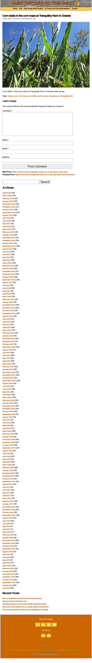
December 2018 (8, 444)
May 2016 (6, 531)
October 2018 (7, 450)
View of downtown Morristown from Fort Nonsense (22, 603)
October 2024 (7, 248)
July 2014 (6, 593)
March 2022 (7, 335)
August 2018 (7, 455)
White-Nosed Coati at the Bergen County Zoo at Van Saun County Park (39, 176)
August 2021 (7, 354)
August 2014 (7, 590)
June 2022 (6, 326)
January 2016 (7, 542)
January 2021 (7, 374)
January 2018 (7, 475)
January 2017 (7, 508)
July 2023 (6, 290)
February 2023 (8, 304)
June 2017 (6, 494)
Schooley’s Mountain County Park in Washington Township (25, 614)
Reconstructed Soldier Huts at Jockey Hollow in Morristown (25, 611)
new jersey (53, 96)
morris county (42, 96)
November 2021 (8, 346)
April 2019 (6, 433)
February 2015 (8, 573)
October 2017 (7, 483)
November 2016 (8, 514)
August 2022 (7, 321)
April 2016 (6, 534)
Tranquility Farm (66, 96)
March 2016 (6, 536)
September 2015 (8, 553)
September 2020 (9, 385)
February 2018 (8, 472)
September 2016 (8, 520)
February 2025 (8, 237)
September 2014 (8, 587)
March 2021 (6, 368)
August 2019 (7, 422)
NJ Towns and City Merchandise (57, 8)
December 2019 (8, 410)
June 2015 (6, 562)
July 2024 (6, 256)
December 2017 (8, 478)
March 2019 (6, 436)
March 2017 (6, 503)
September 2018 (8, 452)
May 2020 (6, 396)
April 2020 (6, 399)
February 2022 (8, 337)
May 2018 (6, 464)
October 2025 (7, 214)
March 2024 (7, 267)
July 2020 (6, 391)
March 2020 (7, 402)
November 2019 (8, 413)
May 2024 (6, 262)
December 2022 (8, 309)
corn (16, 96)
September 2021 (8, 351)
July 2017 (6, 492)
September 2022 (9, 318)
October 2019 (7, 416)
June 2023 (6, 293)
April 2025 (6, 231)
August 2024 (7, 253)
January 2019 (7, 441)
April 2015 (6, 567)
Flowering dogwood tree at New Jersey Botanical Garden (24, 608)
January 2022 (7, 340)
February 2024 (8, 270)
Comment (7, 110)
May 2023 (6, 295)
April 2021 (6, 365)
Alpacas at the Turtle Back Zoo (14, 606)
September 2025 (9, 217)
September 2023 (8, 284)
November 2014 (8, 581)
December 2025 (8, 208)
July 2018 (6, 458)
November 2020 (8, 379)
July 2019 (6, 424)
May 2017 (6, 497)
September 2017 (8, 486)
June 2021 (6, 360)
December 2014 (8, 579)
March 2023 (7, 301)
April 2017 (6, 500)
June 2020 (6, 394)
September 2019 (8, 419)
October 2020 (8, 382)
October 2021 (7, 349)
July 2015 (6, 559)
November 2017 (8, 480)
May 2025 (6, 228)
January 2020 (7, 408)
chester (10, 96)
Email (5, 153)
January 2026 (7, 206)
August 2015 (7, 556)
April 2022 (6, 332)
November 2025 (8, 211)
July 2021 (6, 357)
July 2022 (6, 323)
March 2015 (6, 570)
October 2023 (7, 281)
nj (58, 96)
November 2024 (8, 245)
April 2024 (6, 265)
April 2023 (6, 298)
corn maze (22, 96)
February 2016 (8, 539)
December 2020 (8, 377)
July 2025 (6, 222)
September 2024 (9, 251)
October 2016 (7, 517)
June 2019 (6, 427)
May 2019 (6, 430)
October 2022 (7, 315)
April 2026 (6, 197)
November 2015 (8, 548)
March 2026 (7, 200)
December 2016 (8, 511)
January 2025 (7, 239)
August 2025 (7, 220)
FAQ (20, 8)
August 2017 (7, 489)
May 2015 (6, 565)
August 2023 (7, 287)
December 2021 (8, 343)
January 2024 (7, 273)
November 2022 (8, 312)
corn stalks (32, 96)
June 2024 (6, 259)
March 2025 (7, 234)
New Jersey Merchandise (33, 8)
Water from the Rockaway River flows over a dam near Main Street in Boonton (45, 179)
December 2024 (8, 242)
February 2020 (8, 405)
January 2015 (7, 576)
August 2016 (7, 522)
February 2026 (8, 203)
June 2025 (6, 225)
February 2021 (8, 371)
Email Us (46, 650)
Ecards (75, 8)
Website (5, 161)
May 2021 (6, 363)
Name (5, 144)
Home (15, 8)
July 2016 (6, 525)
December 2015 (8, 545)
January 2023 (7, 307)
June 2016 (6, 528)
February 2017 (8, 506)
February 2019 (8, 438)
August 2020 (7, 388)
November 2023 (8, 279)
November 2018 (8, 447)
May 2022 (6, 329)
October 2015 (7, 551)
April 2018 (6, 466)
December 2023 (8, 276)
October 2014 (7, 584)
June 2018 (6, 461)
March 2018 (6, 469)
